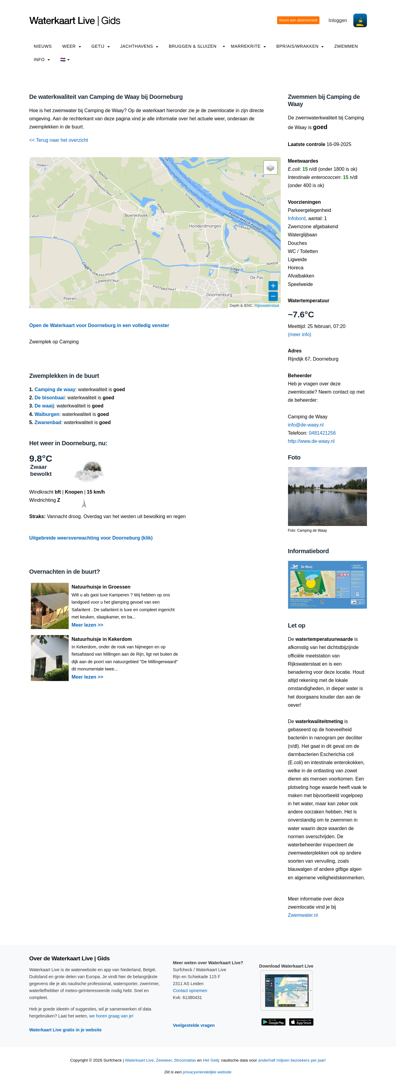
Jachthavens (139, 46)
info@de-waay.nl (306, 424)
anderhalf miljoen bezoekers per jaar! (292, 1060)
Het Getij (211, 1060)
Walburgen (46, 414)
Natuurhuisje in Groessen (101, 586)
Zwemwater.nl (303, 915)
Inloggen (338, 20)
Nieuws (43, 46)
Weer (71, 46)
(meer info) (299, 334)
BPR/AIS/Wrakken (300, 46)
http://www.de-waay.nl (311, 441)
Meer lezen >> (87, 625)
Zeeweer (164, 1060)
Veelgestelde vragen (194, 1025)
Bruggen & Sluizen (193, 46)
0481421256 (322, 433)
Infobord (297, 218)
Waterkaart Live (139, 1060)
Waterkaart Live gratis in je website (65, 1029)
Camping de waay (54, 389)
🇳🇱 (65, 59)
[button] (270, 167)
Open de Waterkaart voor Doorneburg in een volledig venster (99, 325)
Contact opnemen (190, 990)
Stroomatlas (185, 1060)
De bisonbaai (49, 397)
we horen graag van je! (111, 1016)
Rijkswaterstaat (266, 305)
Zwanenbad (47, 422)
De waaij (44, 405)
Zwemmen (346, 46)
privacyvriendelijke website (207, 1072)
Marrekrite (248, 46)
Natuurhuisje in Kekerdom (102, 639)
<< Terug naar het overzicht (58, 140)
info (42, 59)
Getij (100, 46)
